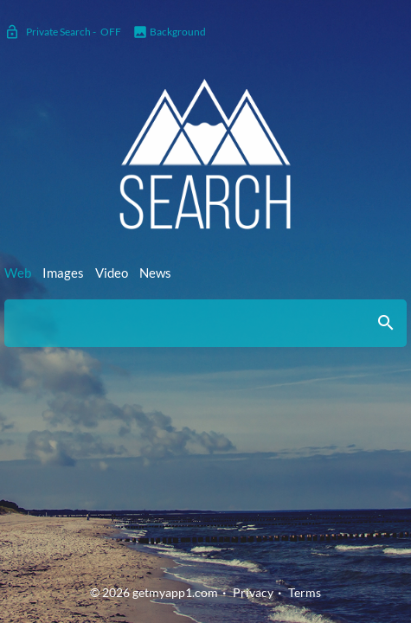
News (155, 272)
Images (63, 272)
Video (111, 272)
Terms (304, 592)
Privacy (253, 592)
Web (17, 272)
